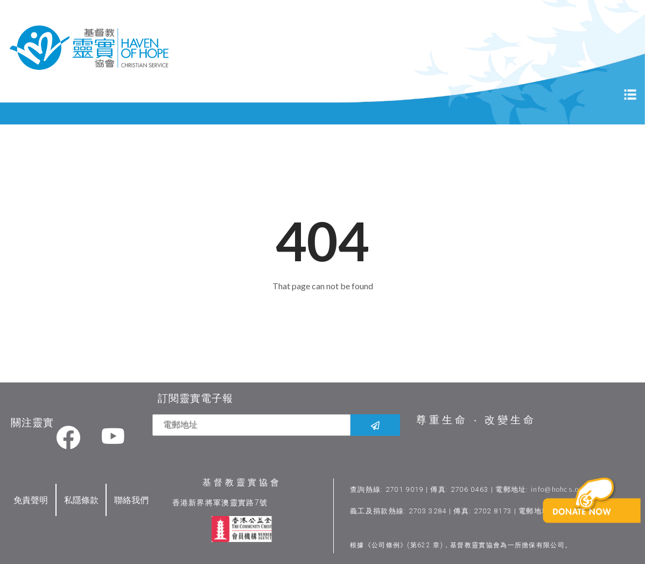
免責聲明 (30, 500)
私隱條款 (81, 500)
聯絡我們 (131, 500)
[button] (594, 517)
